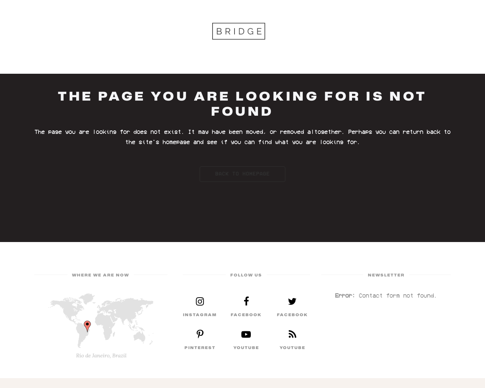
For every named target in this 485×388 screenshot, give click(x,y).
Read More (200, 307)
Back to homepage (242, 174)
